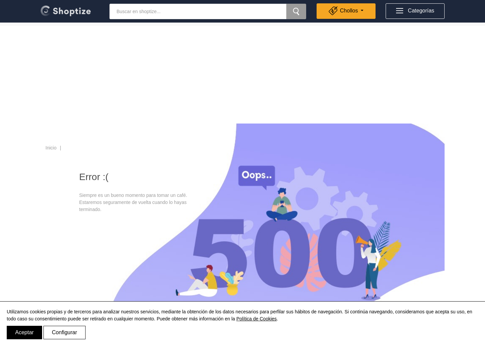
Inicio (51, 147)
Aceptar (24, 332)
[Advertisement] (242, 73)
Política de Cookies (256, 318)
